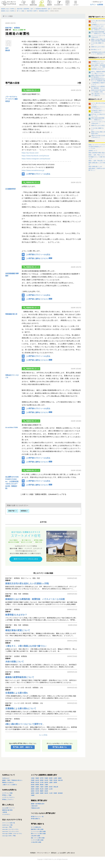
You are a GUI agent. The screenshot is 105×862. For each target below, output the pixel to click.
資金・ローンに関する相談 (38, 837)
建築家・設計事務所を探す (38, 803)
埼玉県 (46, 780)
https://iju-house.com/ (30, 153)
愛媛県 (41, 791)
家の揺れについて (96, 49)
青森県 (37, 778)
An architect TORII (11, 427)
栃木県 (37, 780)
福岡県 (32, 793)
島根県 (37, 789)
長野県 (55, 782)
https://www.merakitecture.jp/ (33, 170)
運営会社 (53, 853)
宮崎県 (55, 793)
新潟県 (32, 782)
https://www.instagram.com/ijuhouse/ (36, 159)
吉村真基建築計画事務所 (12, 275)
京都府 (37, 786)
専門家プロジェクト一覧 (37, 816)
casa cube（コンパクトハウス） (10, 829)
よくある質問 (62, 853)
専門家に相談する (37, 824)
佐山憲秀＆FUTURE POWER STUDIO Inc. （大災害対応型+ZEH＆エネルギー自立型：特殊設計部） (12, 482)
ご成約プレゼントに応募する (9, 784)
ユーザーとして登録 (7, 793)
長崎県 (41, 793)
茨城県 (32, 780)
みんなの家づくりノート (8, 808)
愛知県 (7, 50)
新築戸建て (9, 28)
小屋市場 (4, 812)
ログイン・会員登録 (96, 4)
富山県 (37, 782)
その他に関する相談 (36, 842)
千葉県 (50, 780)
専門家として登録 (6, 795)
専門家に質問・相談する (23, 747)
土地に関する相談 (35, 835)
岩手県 (41, 778)
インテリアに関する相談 (37, 840)
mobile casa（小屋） (7, 825)
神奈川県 (60, 780)
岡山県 (41, 789)
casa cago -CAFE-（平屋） (9, 835)
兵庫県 (46, 786)
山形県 (55, 778)
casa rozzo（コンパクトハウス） (10, 831)
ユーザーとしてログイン (8, 797)
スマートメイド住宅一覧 (8, 822)
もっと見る (43, 735)
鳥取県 (32, 789)
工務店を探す (34, 805)
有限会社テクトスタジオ (12, 376)
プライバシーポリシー (43, 853)
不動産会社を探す (35, 808)
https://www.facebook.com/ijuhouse (35, 156)
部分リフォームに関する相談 (38, 833)
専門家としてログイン (8, 799)
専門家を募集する (59, 747)
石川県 (41, 782)
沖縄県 (32, 795)
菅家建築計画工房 (11, 314)
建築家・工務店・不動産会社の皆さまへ (12, 780)
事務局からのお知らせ (8, 782)
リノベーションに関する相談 (38, 831)
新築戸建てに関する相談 (37, 829)
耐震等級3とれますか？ (97, 69)
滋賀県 (32, 786)
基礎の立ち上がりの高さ (98, 46)
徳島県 (32, 791)
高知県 (46, 791)
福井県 (46, 782)
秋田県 (50, 778)
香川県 (37, 791)
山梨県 (50, 782)
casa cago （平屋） (7, 827)
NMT (7, 48)
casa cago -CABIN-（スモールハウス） (12, 833)
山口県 (50, 789)
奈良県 (50, 786)
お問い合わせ (71, 853)
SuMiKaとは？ (6, 778)
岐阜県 (32, 784)
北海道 (32, 778)
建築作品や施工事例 (7, 810)
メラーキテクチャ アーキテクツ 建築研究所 (11, 99)
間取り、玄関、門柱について (97, 155)
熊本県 (46, 793)
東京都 (55, 780)
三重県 (46, 784)
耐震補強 (17, 28)
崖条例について (93, 150)
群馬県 (41, 780)
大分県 (50, 793)
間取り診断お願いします (95, 166)
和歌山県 (56, 786)
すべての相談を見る (36, 827)
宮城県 (46, 778)
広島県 (46, 789)
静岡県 (37, 784)
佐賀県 (37, 793)
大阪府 (41, 786)
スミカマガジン (6, 814)
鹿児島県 (60, 793)
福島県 (59, 778)
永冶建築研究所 (10, 189)
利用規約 (33, 853)
